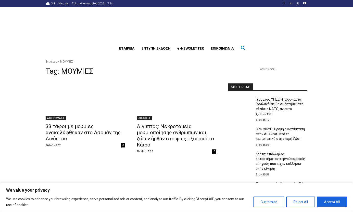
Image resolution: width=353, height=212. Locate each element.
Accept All (332, 202)
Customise (269, 202)
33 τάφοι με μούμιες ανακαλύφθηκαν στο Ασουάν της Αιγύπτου (83, 132)
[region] (176, 197)
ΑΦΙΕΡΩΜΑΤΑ (55, 118)
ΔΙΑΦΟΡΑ (144, 118)
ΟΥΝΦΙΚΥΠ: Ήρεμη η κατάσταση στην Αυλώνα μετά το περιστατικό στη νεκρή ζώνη (280, 134)
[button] (110, 48)
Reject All (300, 202)
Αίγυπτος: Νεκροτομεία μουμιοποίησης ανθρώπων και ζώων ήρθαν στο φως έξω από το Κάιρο (175, 135)
